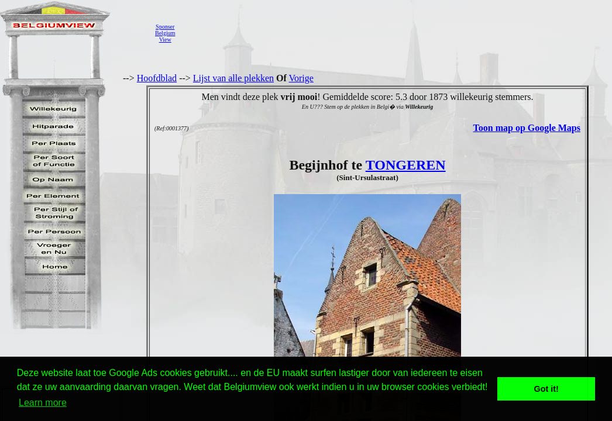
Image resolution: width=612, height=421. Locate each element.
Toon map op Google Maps (526, 128)
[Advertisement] (395, 32)
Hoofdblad (157, 78)
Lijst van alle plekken (233, 78)
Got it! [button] (546, 389)
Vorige (301, 78)
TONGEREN (406, 164)
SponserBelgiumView (165, 33)
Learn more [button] (43, 403)
